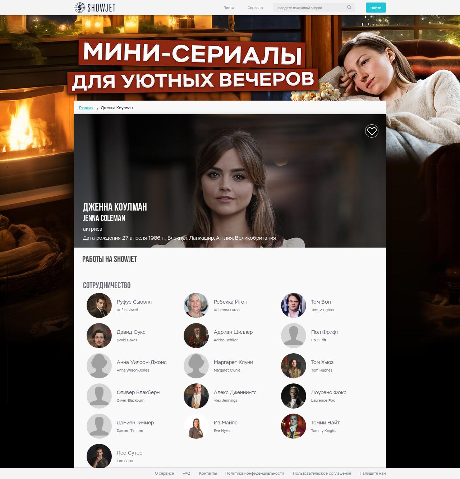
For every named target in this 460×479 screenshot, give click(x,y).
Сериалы (255, 7)
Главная (86, 108)
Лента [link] (229, 7)
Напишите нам (373, 473)
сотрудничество (106, 286)
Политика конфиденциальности (254, 473)
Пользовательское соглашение (322, 473)
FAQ (186, 473)
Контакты (208, 473)
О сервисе (164, 473)
